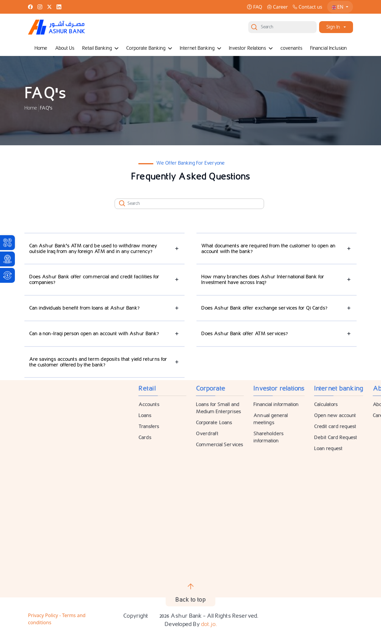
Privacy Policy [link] (43, 615)
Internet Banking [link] (200, 48)
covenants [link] (291, 48)
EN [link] (338, 7)
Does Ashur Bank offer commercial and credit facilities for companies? (94, 279)
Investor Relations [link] (251, 48)
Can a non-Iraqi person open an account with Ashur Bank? (94, 333)
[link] (7, 242)
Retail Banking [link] (100, 48)
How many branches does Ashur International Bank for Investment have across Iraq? (262, 279)
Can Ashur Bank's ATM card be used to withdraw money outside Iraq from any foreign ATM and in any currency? (93, 248)
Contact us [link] (307, 7)
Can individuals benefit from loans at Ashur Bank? (84, 308)
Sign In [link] (333, 27)
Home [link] (41, 48)
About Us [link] (64, 48)
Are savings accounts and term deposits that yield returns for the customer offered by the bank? (98, 362)
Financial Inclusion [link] (328, 48)
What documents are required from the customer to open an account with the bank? (268, 248)
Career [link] (277, 7)
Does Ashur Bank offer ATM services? (244, 333)
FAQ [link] (254, 7)
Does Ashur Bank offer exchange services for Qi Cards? (264, 308)
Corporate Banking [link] (149, 48)
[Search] (282, 27)
